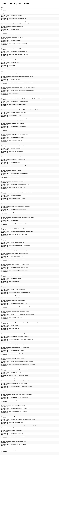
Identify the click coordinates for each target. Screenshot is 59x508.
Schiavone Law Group (9, 4)
